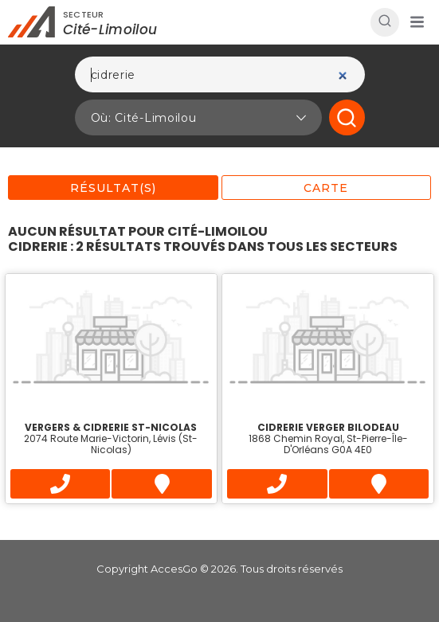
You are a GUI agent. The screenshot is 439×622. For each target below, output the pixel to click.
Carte (326, 188)
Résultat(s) (113, 188)
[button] (416, 22)
